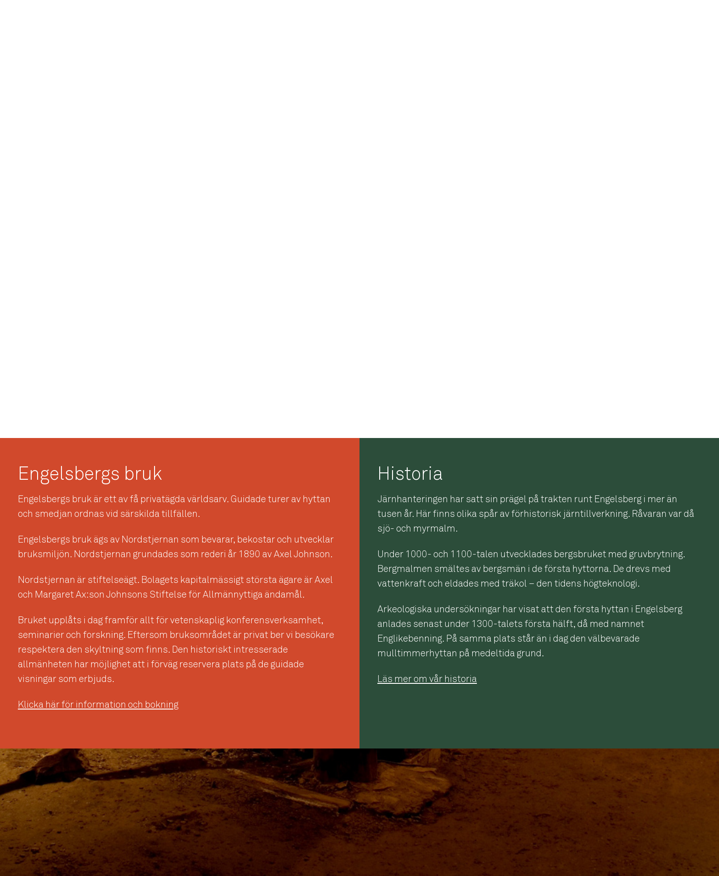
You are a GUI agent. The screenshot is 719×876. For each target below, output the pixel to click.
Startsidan (468, 18)
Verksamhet (561, 18)
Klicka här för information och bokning (98, 704)
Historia (513, 18)
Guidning (688, 18)
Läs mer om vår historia (427, 679)
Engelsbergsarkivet (627, 18)
